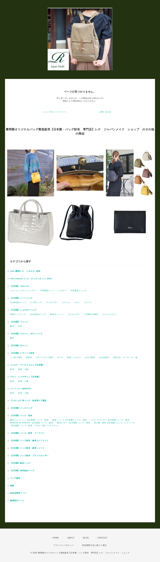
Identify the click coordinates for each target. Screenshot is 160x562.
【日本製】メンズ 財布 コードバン (27, 433)
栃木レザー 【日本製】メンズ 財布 (73, 423)
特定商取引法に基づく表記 (94, 545)
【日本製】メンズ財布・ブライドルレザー (29, 455)
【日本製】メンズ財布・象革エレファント (29, 440)
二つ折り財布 (16, 357)
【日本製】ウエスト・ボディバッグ (26, 334)
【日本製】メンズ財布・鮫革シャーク (27, 448)
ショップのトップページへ (54, 112)
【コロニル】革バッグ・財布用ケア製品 (28, 400)
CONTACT (102, 538)
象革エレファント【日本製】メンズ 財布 (29, 420)
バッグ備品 (15, 478)
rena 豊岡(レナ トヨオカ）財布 (25, 271)
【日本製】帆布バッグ (21, 463)
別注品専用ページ (18, 493)
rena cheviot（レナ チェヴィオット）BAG (31, 279)
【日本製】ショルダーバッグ (23, 310)
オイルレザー (52, 302)
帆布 (12, 326)
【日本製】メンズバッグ (21, 408)
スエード (88, 302)
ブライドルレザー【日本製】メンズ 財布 (110, 420)
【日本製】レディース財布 (22, 353)
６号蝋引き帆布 (91, 314)
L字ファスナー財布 (44, 357)
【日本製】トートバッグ (21, 298)
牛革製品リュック (78, 290)
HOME (56, 538)
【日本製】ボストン (19, 345)
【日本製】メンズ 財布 (22, 415)
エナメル (66, 302)
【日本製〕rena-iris (19, 286)
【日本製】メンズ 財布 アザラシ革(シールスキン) (34, 425)
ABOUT (71, 538)
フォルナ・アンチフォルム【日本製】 (27, 365)
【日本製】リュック (19, 322)
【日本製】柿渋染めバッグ (22, 470)
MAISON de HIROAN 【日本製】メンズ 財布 (31, 423)
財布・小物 (23, 369)
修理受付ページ (17, 500)
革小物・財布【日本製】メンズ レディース (114, 423)
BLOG (86, 538)
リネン (77, 302)
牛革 (20, 326)
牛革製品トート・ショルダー (53, 290)
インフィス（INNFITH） (21, 389)
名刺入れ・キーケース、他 (125, 357)
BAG (12, 369)
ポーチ (60, 357)
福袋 (12, 485)
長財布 (29, 357)
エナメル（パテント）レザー (23, 290)
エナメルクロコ (109, 314)
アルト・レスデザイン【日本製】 (25, 377)
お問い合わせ (105, 112)
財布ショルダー (74, 357)
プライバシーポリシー (63, 545)
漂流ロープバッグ (18, 314)
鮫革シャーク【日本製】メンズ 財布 (69, 420)
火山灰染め (104, 357)
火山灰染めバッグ (18, 302)
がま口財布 (90, 357)
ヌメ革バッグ (36, 302)
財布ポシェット (57, 314)
